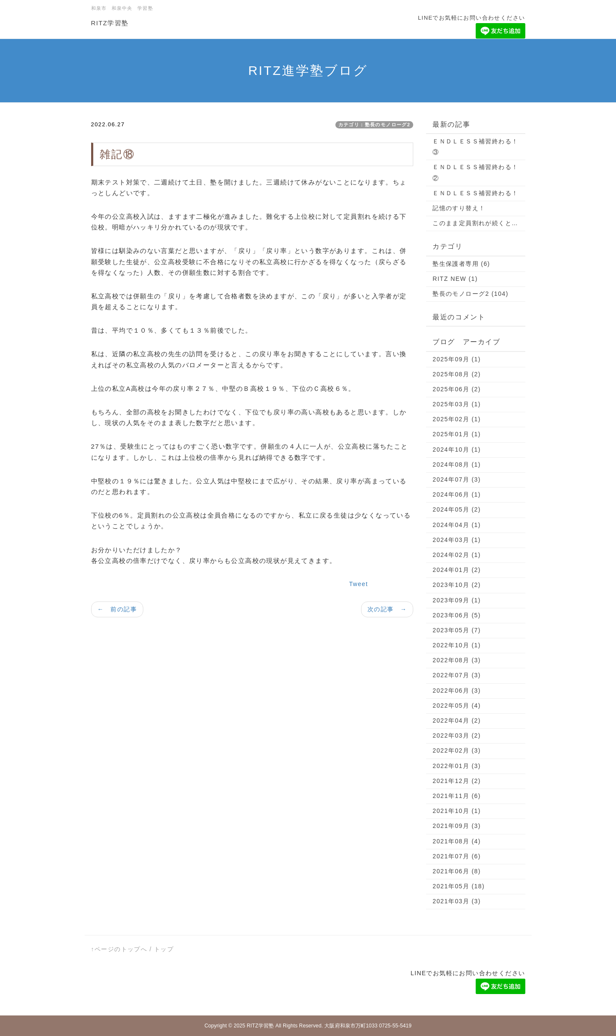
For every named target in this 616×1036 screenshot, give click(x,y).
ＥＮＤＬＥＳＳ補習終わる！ (475, 193)
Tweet (358, 584)
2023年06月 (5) (456, 615)
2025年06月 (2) (456, 389)
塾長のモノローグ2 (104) (470, 293)
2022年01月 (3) (456, 765)
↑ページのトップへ (119, 949)
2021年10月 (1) (456, 810)
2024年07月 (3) (456, 479)
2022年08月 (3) (456, 660)
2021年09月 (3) (456, 825)
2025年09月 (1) (456, 359)
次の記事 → (387, 609)
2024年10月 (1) (456, 449)
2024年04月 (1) (456, 524)
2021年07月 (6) (456, 856)
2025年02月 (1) (456, 419)
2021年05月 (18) (458, 886)
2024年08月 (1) (456, 464)
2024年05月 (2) (456, 509)
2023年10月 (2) (456, 584)
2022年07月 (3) (456, 675)
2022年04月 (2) (456, 720)
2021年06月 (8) (456, 871)
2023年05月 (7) (456, 630)
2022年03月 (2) (456, 735)
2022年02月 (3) (456, 750)
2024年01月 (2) (456, 569)
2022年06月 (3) (456, 690)
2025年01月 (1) (456, 434)
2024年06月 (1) (456, 494)
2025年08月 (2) (456, 374)
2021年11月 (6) (456, 795)
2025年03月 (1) (456, 404)
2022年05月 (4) (456, 705)
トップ (164, 949)
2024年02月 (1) (456, 554)
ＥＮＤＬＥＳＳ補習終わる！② (475, 172)
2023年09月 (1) (456, 600)
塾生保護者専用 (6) (461, 263)
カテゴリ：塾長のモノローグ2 (374, 124)
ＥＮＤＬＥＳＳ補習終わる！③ (475, 146)
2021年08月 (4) (456, 841)
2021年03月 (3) (456, 901)
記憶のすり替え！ (458, 208)
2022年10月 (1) (456, 645)
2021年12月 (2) (456, 780)
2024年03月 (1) (456, 539)
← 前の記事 (117, 609)
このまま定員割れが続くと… (475, 223)
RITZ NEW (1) (454, 278)
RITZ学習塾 (110, 23)
